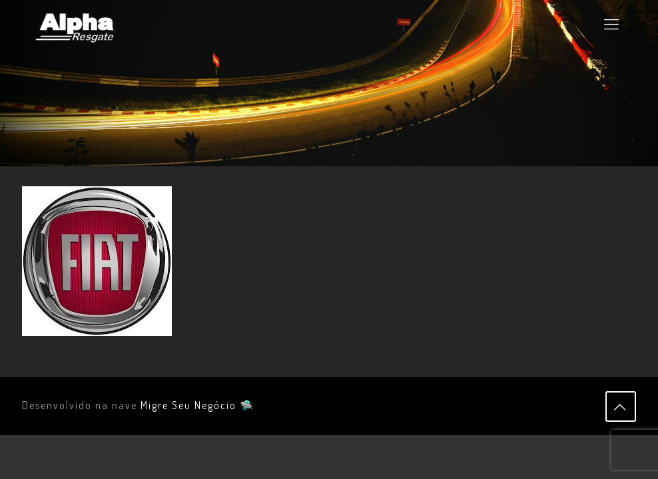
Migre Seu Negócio (188, 405)
